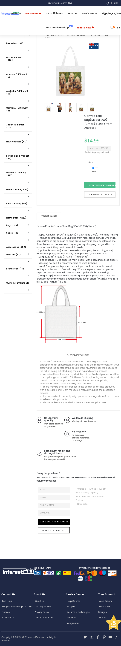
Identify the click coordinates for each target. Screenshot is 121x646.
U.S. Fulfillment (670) (14, 59)
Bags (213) (12, 225)
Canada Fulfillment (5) (16, 76)
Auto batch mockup (59, 27)
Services (73, 13)
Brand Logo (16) (15, 268)
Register (116, 13)
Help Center (73, 601)
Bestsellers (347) (15, 43)
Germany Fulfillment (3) (17, 109)
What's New (85, 28)
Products (16, 13)
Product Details (49, 216)
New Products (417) (17, 141)
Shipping (71, 606)
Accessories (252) (16, 247)
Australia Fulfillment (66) (17, 92)
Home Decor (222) (16, 217)
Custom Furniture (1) (17, 283)
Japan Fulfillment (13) (15, 126)
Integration (73, 623)
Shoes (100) (13, 233)
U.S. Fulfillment (54, 13)
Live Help (7, 601)
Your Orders (105, 601)
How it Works (89, 13)
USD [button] (116, 3)
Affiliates (71, 617)
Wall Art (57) (13, 254)
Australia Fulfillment (76, 35)
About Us (39, 601)
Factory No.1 (95, 35)
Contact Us (8, 617)
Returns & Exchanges (78, 612)
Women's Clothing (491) (16, 174)
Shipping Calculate (100, 194)
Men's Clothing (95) (17, 189)
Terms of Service (44, 617)
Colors (89, 162)
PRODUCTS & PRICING (54, 35)
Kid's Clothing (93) (16, 203)
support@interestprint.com (17, 606)
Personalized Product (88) (17, 157)
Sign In (102, 617)
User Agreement (43, 606)
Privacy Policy (42, 612)
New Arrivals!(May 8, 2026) (60, 3)
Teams (6, 612)
